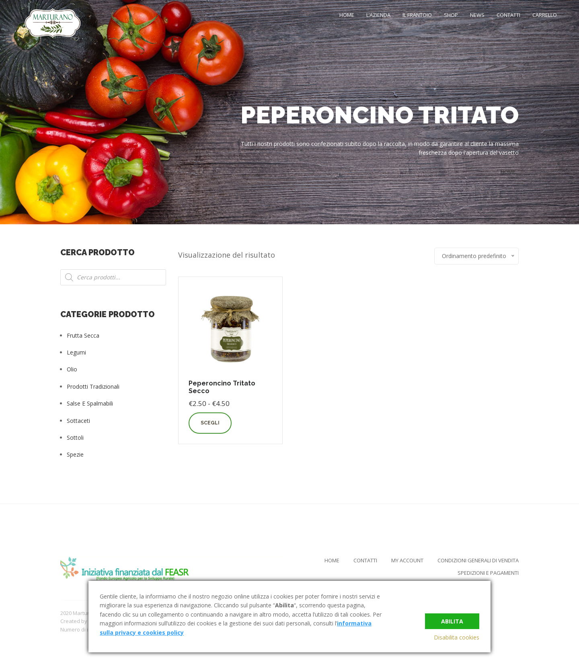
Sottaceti (78, 420)
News (477, 14)
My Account (407, 560)
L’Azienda (378, 14)
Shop (451, 14)
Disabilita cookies (456, 637)
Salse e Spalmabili (90, 403)
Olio (72, 369)
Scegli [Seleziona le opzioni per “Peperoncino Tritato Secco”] (210, 423)
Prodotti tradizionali (93, 386)
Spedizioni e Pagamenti (488, 572)
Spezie (75, 454)
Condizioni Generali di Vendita (478, 560)
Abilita (452, 620)
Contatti (508, 14)
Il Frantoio (417, 14)
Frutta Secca (83, 335)
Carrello (544, 14)
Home (346, 14)
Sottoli (75, 437)
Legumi (76, 352)
